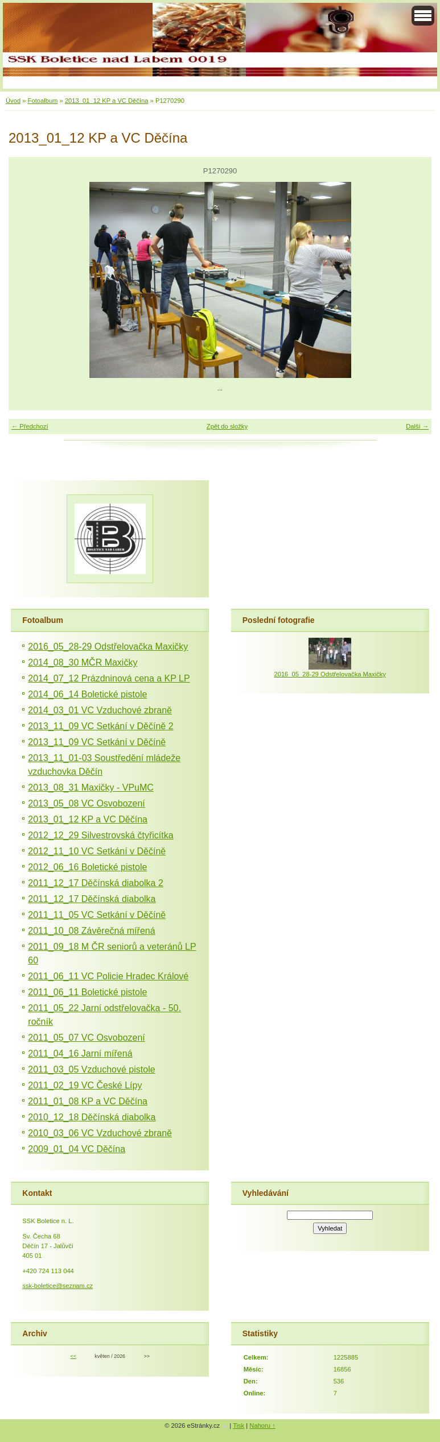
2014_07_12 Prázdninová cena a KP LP (109, 678)
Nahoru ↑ (262, 1425)
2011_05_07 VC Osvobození (86, 1037)
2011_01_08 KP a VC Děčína (87, 1101)
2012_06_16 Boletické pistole (87, 867)
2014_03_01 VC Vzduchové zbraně (100, 710)
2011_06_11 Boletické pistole (87, 992)
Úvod (13, 100)
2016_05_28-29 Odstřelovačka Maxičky (108, 646)
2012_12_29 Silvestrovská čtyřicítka (100, 835)
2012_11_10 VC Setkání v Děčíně (97, 851)
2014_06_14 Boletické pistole (87, 694)
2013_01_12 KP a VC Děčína (107, 100)
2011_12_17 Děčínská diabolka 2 (95, 883)
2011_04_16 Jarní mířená (80, 1053)
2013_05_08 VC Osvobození (86, 803)
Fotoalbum (43, 100)
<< (73, 1356)
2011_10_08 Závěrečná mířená (91, 931)
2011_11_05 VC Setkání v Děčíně (97, 915)
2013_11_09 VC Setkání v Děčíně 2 (100, 726)
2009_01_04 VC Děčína (76, 1149)
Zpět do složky (227, 426)
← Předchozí (29, 426)
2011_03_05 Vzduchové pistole (91, 1069)
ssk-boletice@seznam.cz (57, 1285)
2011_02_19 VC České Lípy (85, 1085)
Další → (417, 426)
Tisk (238, 1425)
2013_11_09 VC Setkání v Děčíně (97, 742)
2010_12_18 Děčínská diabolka (91, 1117)
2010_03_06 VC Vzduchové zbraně (100, 1133)
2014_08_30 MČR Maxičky (82, 662)
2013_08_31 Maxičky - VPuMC (91, 787)
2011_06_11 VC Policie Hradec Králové (108, 976)
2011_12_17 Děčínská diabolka (91, 899)
